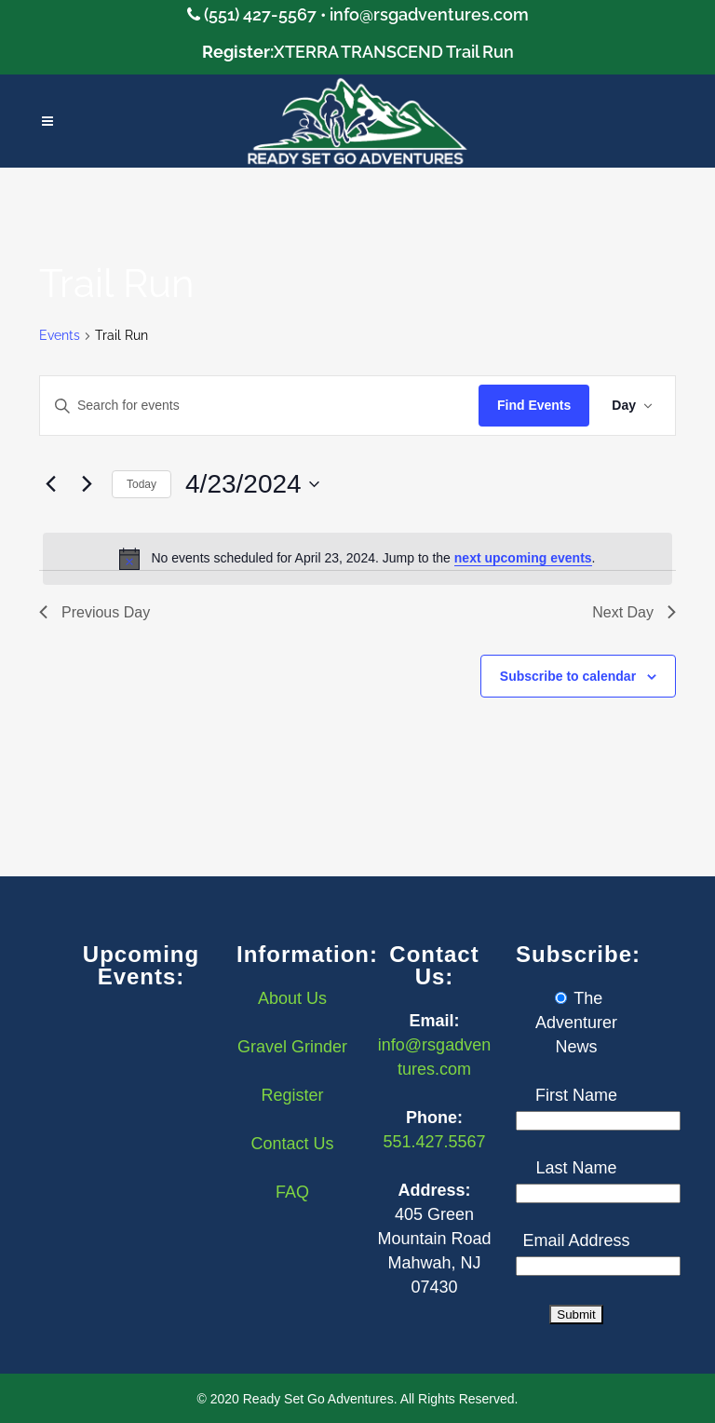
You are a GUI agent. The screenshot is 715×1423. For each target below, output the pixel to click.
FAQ (292, 1192)
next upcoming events (523, 557)
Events (59, 335)
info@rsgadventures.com (429, 14)
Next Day (634, 612)
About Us (292, 998)
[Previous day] (50, 484)
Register (292, 1095)
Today (141, 484)
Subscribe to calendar (568, 676)
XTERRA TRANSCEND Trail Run (394, 51)
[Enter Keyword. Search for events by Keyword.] (259, 405)
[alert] (357, 559)
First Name (576, 1095)
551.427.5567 (434, 1141)
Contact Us (291, 1143)
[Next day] (86, 484)
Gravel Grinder (292, 1046)
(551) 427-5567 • (267, 14)
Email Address (575, 1240)
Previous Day (94, 612)
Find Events (534, 405)
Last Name (575, 1168)
